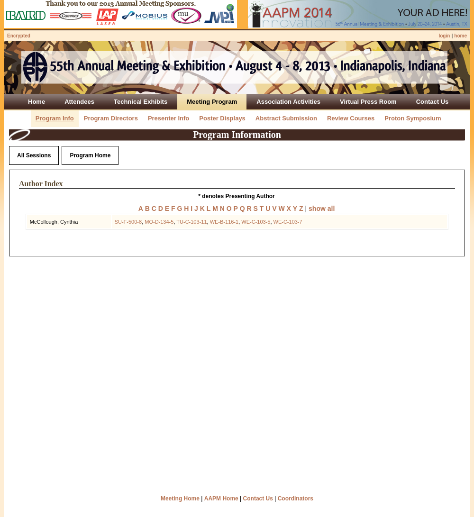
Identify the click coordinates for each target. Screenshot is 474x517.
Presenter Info (168, 118)
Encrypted (18, 35)
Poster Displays (222, 118)
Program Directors (111, 118)
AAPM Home (221, 498)
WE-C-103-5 (255, 222)
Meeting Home (180, 498)
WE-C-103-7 (287, 222)
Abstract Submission (286, 118)
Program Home (90, 155)
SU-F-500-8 (128, 222)
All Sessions (34, 155)
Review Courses (350, 118)
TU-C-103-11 (191, 222)
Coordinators (295, 498)
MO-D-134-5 (159, 222)
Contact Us (258, 498)
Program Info (55, 118)
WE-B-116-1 (224, 222)
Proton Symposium (412, 118)
